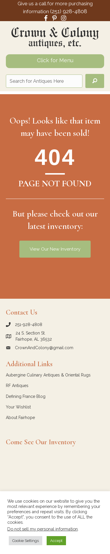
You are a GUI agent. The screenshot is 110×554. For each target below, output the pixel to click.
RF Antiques (17, 385)
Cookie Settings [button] (25, 540)
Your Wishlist (18, 407)
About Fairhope (20, 417)
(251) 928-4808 (68, 11)
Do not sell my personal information (42, 528)
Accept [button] (56, 540)
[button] (94, 81)
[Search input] (44, 81)
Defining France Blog (25, 396)
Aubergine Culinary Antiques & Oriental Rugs (48, 375)
